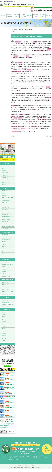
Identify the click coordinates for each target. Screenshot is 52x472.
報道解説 (4, 321)
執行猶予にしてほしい (6, 214)
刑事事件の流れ (35, 15)
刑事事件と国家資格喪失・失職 (8, 226)
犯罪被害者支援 (5, 300)
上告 (3, 251)
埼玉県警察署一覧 (5, 302)
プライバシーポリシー (46, 457)
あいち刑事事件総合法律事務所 (7, 424)
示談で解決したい (5, 207)
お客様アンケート (5, 312)
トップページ (3, 15)
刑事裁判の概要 (5, 234)
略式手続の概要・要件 (6, 239)
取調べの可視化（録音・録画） (7, 197)
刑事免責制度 (4, 246)
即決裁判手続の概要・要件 (7, 237)
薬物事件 (4, 335)
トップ (12, 29)
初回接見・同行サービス (6, 172)
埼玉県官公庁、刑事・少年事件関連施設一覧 (8, 305)
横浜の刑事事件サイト (4, 427)
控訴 (3, 248)
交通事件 (4, 316)
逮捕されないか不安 (6, 190)
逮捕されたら (4, 193)
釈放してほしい (5, 202)
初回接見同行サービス (23, 15)
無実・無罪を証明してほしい (7, 216)
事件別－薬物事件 (5, 289)
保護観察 (4, 269)
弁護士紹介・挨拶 (5, 177)
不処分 (3, 266)
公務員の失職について (6, 228)
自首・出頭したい (5, 221)
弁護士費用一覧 (5, 175)
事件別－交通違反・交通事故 (7, 291)
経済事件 (4, 333)
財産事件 (4, 340)
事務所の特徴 (4, 168)
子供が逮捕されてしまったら (7, 223)
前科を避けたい (5, 209)
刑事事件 (16, 29)
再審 (3, 253)
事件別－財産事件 (5, 286)
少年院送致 (4, 271)
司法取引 (4, 244)
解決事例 (4, 338)
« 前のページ (14, 136)
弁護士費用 (29, 15)
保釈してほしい (5, 204)
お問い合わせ (49, 15)
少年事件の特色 (5, 262)
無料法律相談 (4, 170)
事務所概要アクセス (42, 15)
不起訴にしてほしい (6, 212)
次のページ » (49, 136)
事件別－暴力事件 (5, 282)
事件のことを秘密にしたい (7, 219)
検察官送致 (4, 273)
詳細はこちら (2, 355)
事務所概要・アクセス (6, 182)
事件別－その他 (5, 294)
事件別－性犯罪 (5, 284)
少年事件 (4, 323)
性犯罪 (3, 326)
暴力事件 (4, 328)
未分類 (3, 331)
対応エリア (4, 184)
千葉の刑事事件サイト (4, 425)
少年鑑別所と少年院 (6, 276)
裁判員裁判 (4, 241)
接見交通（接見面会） (6, 200)
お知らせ (3, 314)
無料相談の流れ (16, 15)
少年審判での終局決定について (8, 264)
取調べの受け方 (5, 195)
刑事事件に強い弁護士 (9, 15)
